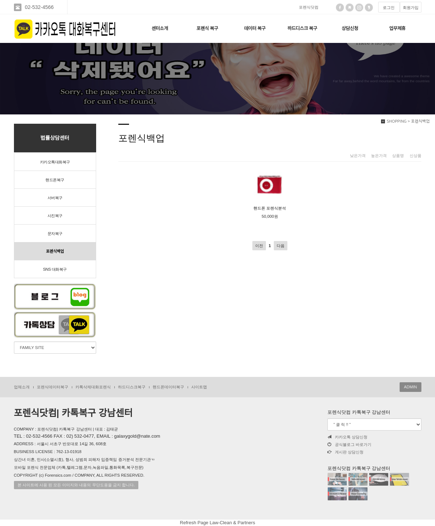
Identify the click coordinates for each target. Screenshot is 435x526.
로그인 (389, 7)
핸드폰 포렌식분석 (269, 188)
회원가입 (411, 7)
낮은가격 (358, 155)
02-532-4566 (39, 7)
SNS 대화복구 (55, 269)
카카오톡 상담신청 (347, 437)
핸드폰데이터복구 (168, 387)
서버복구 (55, 198)
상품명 (398, 155)
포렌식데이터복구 (52, 387)
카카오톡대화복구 (55, 162)
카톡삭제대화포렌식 (93, 387)
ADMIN (410, 387)
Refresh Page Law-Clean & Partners (217, 522)
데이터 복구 (255, 28)
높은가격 (379, 155)
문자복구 (55, 233)
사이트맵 (199, 387)
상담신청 (350, 28)
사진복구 (55, 215)
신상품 (415, 155)
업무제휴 (397, 28)
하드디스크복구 (131, 387)
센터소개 (160, 28)
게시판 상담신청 (345, 452)
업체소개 (22, 387)
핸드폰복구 (54, 180)
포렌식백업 (55, 251)
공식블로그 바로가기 (349, 444)
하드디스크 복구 (302, 28)
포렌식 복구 (207, 28)
